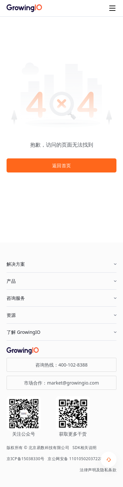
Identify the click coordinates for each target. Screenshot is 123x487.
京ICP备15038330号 (25, 458)
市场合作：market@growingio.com (61, 383)
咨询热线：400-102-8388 (61, 365)
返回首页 (61, 165)
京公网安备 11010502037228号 (77, 458)
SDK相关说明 (84, 447)
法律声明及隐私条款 (98, 470)
